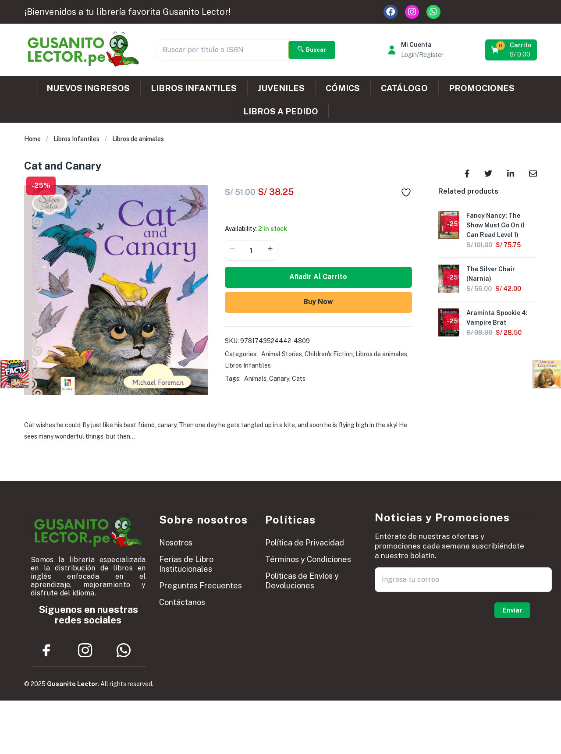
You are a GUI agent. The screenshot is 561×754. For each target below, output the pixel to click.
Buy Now (318, 301)
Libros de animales (138, 138)
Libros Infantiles (76, 138)
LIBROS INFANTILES (194, 88)
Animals (255, 378)
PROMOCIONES (482, 88)
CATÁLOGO (404, 88)
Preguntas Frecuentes (200, 585)
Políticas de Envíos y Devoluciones (302, 580)
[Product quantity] (251, 250)
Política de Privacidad (304, 542)
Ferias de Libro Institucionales (186, 564)
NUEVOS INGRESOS (88, 88)
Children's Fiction (329, 354)
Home (32, 138)
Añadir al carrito (318, 277)
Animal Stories (281, 354)
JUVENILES (281, 88)
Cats (298, 378)
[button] (511, 50)
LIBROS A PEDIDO (280, 111)
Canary (279, 378)
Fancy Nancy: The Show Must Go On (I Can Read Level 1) (495, 225)
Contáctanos (182, 602)
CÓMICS (343, 88)
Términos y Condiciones (308, 559)
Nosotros (175, 542)
